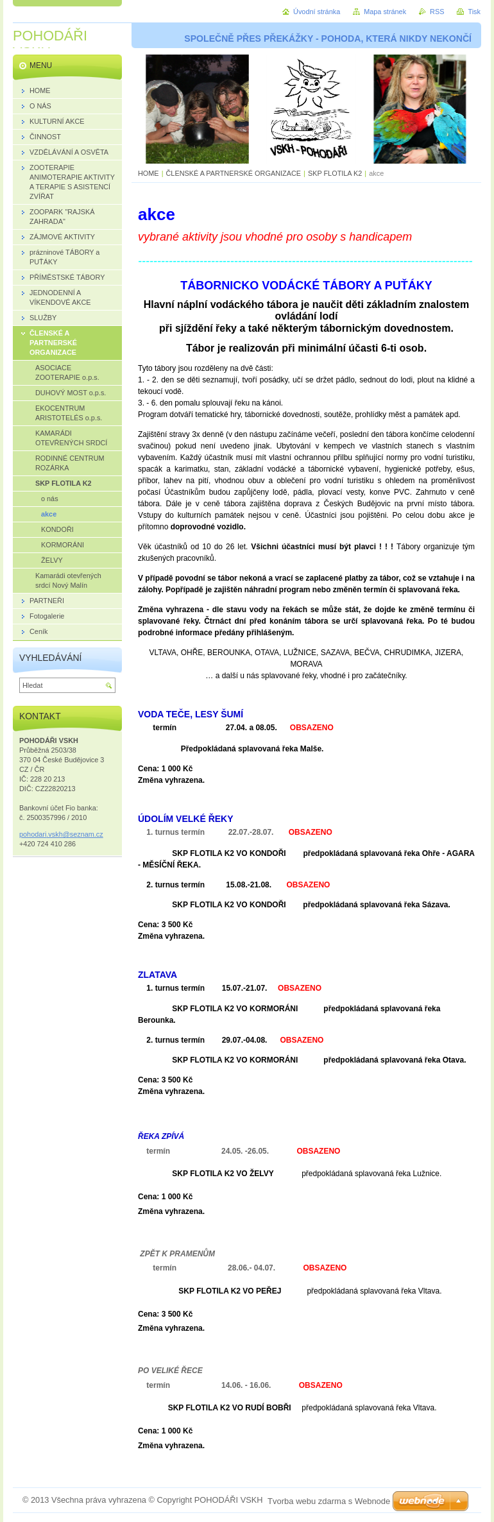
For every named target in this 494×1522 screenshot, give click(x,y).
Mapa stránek (385, 11)
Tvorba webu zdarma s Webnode (329, 1501)
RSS (437, 11)
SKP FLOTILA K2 (335, 173)
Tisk (474, 11)
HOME (148, 173)
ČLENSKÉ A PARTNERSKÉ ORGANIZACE (234, 173)
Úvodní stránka (316, 11)
